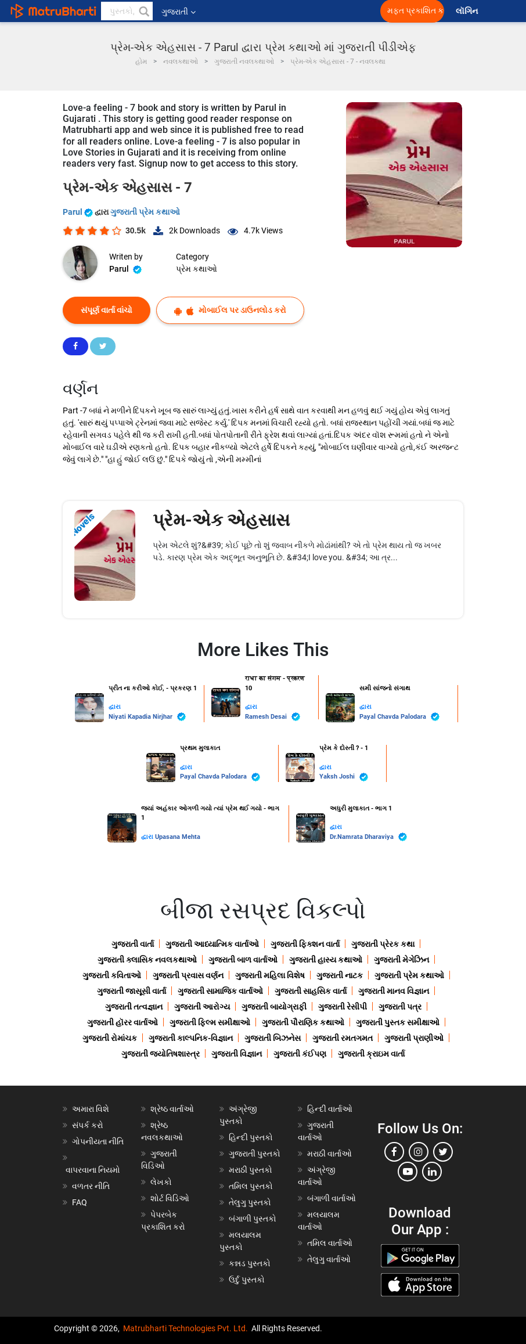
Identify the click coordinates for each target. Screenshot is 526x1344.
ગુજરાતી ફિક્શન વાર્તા (305, 944)
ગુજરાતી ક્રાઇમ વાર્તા (371, 1053)
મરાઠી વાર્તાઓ (329, 1153)
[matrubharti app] (270, 11)
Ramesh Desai (272, 716)
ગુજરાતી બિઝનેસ (272, 1038)
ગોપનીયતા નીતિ (98, 1141)
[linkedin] (432, 1171)
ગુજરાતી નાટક (339, 975)
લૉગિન (468, 11)
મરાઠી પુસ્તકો (250, 1169)
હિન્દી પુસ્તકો (251, 1137)
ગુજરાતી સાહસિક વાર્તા (311, 991)
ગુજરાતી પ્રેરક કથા (383, 944)
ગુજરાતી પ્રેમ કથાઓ (145, 212)
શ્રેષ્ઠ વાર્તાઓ (172, 1109)
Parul (79, 212)
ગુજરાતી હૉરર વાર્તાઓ (122, 1022)
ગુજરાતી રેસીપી (342, 1006)
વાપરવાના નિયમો (94, 1169)
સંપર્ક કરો (87, 1125)
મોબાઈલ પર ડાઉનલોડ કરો (230, 310)
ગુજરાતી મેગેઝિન (401, 959)
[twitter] (443, 1152)
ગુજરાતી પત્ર (400, 1006)
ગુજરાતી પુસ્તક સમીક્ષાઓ (397, 1022)
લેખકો (161, 1182)
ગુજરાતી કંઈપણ (299, 1053)
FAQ (79, 1202)
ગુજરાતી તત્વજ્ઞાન (134, 1006)
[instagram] (418, 1152)
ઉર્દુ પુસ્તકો (247, 1279)
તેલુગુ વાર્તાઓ (329, 1259)
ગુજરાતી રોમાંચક (109, 1038)
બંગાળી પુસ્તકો (252, 1218)
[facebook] (394, 1152)
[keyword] (127, 11)
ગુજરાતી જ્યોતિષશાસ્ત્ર (160, 1053)
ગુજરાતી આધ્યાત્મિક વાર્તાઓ (212, 944)
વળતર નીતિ (91, 1186)
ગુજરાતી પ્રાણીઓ (414, 1038)
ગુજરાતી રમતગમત (342, 1038)
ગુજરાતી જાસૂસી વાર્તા (131, 991)
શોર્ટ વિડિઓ (169, 1198)
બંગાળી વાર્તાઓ (331, 1198)
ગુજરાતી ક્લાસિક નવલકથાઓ (147, 959)
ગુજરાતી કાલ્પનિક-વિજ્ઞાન (191, 1038)
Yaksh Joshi (343, 777)
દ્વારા (115, 707)
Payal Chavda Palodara (399, 716)
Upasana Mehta (177, 837)
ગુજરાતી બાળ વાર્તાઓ (243, 959)
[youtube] (407, 1171)
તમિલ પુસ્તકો (251, 1186)
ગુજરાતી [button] (178, 11)
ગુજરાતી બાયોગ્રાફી (274, 1006)
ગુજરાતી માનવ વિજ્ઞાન (393, 991)
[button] (143, 11)
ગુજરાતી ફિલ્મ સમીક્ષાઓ (210, 1022)
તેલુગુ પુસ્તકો (250, 1202)
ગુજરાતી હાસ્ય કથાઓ (325, 959)
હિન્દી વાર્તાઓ (329, 1109)
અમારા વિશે (90, 1109)
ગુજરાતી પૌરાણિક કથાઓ (303, 1022)
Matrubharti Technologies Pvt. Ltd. (185, 1328)
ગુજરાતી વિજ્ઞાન (236, 1053)
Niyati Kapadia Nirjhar (147, 716)
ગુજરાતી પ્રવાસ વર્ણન (188, 975)
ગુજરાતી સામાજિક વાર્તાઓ (220, 991)
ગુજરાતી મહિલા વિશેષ (270, 975)
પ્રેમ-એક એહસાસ (221, 520)
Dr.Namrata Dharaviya (368, 837)
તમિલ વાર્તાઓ (329, 1243)
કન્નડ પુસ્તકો (250, 1263)
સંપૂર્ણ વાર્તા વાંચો (106, 310)
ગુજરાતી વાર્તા (132, 944)
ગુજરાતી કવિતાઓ (111, 975)
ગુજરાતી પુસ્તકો (254, 1153)
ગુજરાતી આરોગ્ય (202, 1006)
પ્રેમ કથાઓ (196, 268)
